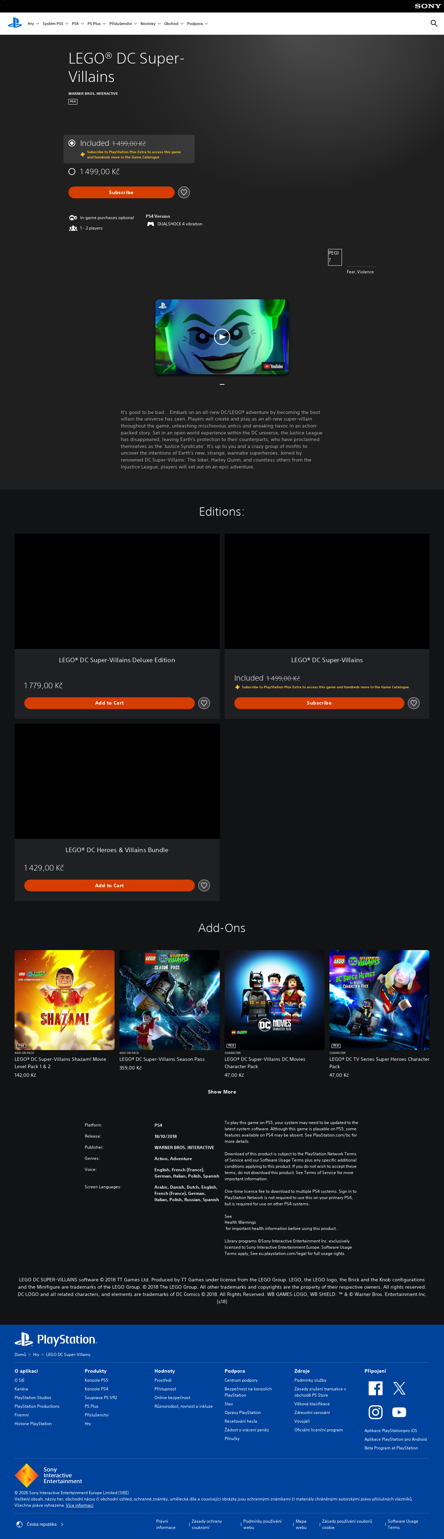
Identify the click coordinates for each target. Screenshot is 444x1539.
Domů (20, 1354)
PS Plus (94, 23)
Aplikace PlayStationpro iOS (391, 1430)
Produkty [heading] (96, 1371)
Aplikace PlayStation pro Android (396, 1439)
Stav (229, 1404)
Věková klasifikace (312, 1404)
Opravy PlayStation (243, 1412)
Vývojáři (302, 1421)
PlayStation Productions (37, 1406)
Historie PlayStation (33, 1423)
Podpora (195, 23)
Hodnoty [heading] (164, 1371)
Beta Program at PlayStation (391, 1448)
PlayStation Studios (33, 1397)
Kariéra (21, 1389)
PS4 (75, 23)
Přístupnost (165, 1389)
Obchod (171, 23)
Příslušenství (120, 23)
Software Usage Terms (403, 1524)
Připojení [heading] (375, 1371)
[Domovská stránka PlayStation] (15, 23)
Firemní (22, 1415)
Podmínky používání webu (262, 1524)
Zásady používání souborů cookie (347, 1524)
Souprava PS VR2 (101, 1397)
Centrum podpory (241, 1380)
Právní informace (166, 1524)
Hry (31, 23)
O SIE (19, 1380)
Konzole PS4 (96, 1389)
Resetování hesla (241, 1421)
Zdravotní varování (312, 1412)
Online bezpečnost (172, 1397)
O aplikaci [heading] (26, 1371)
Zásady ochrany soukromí (207, 1524)
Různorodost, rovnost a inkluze (183, 1406)
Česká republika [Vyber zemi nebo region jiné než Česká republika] (40, 1524)
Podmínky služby (310, 1380)
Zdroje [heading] (302, 1371)
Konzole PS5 (96, 1380)
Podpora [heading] (235, 1371)
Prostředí (162, 1380)
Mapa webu (301, 1524)
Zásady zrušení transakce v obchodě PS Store (320, 1392)
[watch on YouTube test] (273, 366)
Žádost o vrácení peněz (247, 1430)
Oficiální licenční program (318, 1430)
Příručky (232, 1438)
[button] (222, 336)
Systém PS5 (53, 23)
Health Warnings (240, 1222)
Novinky (148, 23)
